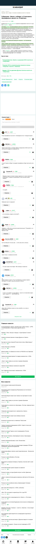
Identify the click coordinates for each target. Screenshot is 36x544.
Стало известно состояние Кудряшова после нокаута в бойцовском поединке (17, 502)
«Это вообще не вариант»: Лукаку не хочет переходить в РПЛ (16, 524)
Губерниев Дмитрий (6, 82)
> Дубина (19, 263)
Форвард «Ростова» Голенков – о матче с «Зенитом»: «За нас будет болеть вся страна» (17, 508)
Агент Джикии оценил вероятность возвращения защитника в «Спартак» (16, 514)
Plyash (6, 224)
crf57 (6, 198)
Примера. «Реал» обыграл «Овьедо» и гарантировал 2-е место (16, 332)
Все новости (18, 376)
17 (9, 479)
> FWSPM (19, 172)
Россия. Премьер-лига (7, 79)
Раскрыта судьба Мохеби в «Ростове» (10, 457)
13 (9, 474)
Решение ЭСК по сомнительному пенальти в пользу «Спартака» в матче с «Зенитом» (16, 65)
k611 (6, 132)
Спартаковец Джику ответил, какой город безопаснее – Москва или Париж (17, 452)
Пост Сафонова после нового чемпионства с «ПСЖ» (13, 370)
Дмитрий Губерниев (11, 23)
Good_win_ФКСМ (9, 239)
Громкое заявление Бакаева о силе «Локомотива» (13, 440)
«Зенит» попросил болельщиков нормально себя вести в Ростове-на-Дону (17, 478)
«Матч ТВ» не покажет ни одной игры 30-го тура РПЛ (14, 492)
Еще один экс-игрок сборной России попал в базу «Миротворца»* (17, 342)
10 (9, 484)
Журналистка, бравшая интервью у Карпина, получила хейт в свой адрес (17, 462)
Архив (2, 534)
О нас (8, 534)
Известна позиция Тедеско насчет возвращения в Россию (15, 431)
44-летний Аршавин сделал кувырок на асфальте (13, 467)
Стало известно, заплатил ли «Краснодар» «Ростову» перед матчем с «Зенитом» (17, 406)
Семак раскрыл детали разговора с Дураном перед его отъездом (17, 519)
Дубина (7, 251)
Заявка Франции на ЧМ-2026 (8, 346)
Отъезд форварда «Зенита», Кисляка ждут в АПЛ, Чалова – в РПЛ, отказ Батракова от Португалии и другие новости (17, 327)
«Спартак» (5, 24)
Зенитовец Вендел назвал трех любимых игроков (13, 415)
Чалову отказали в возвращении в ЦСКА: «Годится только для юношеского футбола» (16, 426)
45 (9, 510)
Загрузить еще (18, 316)
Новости (7, 11)
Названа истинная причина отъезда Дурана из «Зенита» (14, 337)
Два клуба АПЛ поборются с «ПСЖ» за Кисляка (12, 487)
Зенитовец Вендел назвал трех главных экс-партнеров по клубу (16, 395)
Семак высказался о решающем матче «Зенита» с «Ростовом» (16, 497)
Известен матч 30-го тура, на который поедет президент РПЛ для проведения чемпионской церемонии (16, 446)
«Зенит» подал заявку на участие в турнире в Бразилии (14, 361)
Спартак (21, 79)
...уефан (7, 210)
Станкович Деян (28, 79)
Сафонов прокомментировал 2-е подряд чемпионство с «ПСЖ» (16, 356)
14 (9, 437)
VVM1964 (7, 144)
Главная (2, 11)
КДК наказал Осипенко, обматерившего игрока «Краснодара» (16, 436)
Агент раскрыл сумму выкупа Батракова (11, 385)
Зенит (15, 79)
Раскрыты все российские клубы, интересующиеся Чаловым (15, 483)
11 (9, 362)
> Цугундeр (19, 289)
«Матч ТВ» (8, 76)
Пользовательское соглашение (18, 534)
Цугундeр (7, 275)
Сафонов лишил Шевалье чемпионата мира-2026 (13, 365)
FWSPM (7, 159)
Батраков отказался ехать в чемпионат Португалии (13, 420)
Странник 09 (9, 171)
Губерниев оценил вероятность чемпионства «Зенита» (14, 411)
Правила (29, 534)
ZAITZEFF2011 (9, 262)
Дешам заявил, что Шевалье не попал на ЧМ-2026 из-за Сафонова (17, 351)
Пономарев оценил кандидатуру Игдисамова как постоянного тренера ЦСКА (16, 390)
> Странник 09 (20, 186)
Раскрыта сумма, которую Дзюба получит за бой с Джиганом (16, 472)
